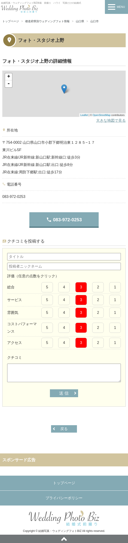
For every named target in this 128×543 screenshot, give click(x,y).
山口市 (94, 21)
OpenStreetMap (102, 115)
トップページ (10, 21)
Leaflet (84, 115)
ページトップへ (64, 539)
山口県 (80, 21)
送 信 (64, 393)
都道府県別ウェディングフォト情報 (47, 21)
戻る (64, 429)
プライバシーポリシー (64, 498)
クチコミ (14, 357)
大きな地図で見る (111, 120)
